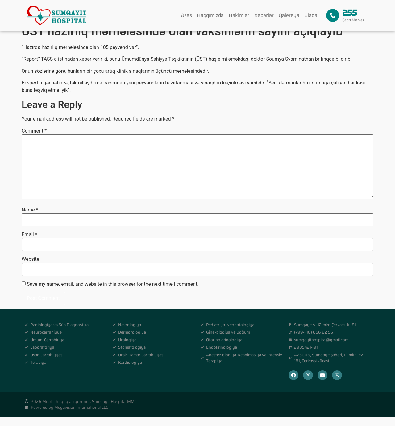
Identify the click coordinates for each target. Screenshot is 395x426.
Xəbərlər (264, 15)
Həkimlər (239, 15)
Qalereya (289, 15)
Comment (34, 140)
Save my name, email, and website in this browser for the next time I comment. (113, 293)
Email (29, 243)
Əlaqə (310, 15)
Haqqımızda (210, 15)
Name (30, 218)
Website (30, 268)
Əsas (186, 15)
